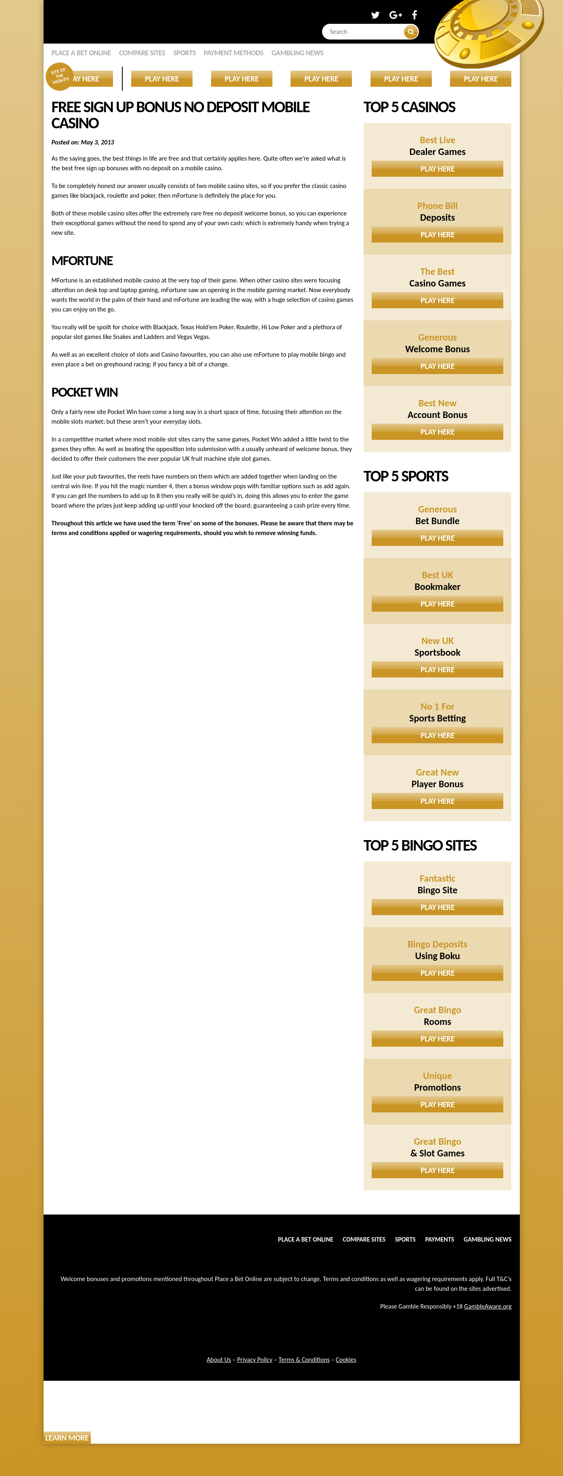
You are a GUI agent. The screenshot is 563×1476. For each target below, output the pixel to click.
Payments (439, 1239)
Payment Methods (234, 52)
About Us (219, 1359)
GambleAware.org (487, 1306)
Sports (184, 52)
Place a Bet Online (81, 52)
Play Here (437, 169)
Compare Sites (142, 52)
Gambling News (298, 52)
